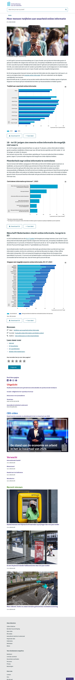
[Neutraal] (16, 361)
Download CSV (14, 136)
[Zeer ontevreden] (9, 361)
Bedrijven (9, 654)
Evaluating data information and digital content (29, 333)
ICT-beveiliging (13, 346)
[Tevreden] (20, 361)
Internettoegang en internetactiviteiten (27, 336)
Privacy (9, 664)
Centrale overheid (12, 656)
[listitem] (8, 380)
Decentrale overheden (13, 659)
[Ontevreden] (13, 361)
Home (9, 15)
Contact (9, 674)
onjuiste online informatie (32, 75)
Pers (8, 677)
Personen (9, 661)
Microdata (9, 633)
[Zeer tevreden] (24, 361)
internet (11, 343)
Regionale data (11, 638)
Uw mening (70, 679)
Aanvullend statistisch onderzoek (16, 636)
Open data (9, 631)
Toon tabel (30, 136)
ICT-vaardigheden (14, 349)
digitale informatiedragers (17, 351)
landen (30, 238)
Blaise (8, 646)
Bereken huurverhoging (13, 629)
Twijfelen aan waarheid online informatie (26, 330)
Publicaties (10, 641)
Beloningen (10, 666)
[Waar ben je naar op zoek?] (37, 10)
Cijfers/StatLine (11, 626)
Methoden (9, 643)
